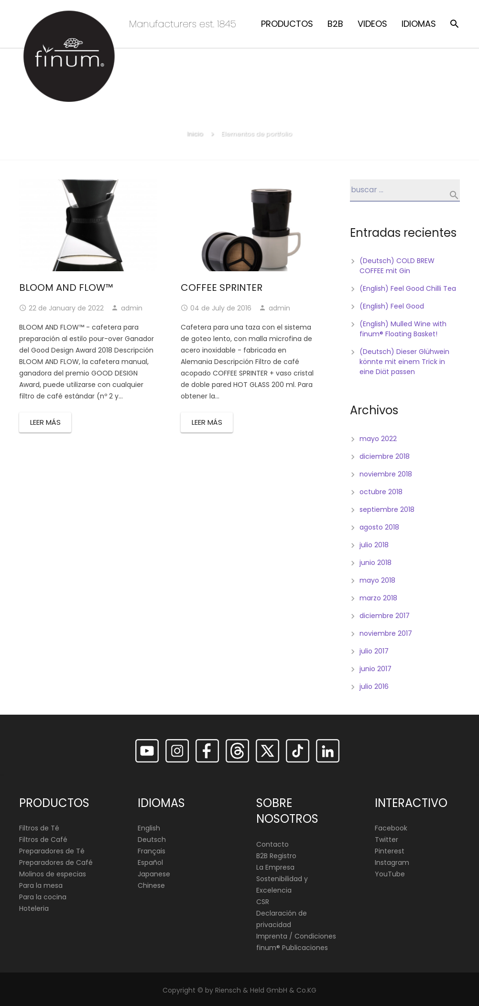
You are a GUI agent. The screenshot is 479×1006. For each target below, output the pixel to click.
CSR (262, 902)
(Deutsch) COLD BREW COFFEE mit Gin (397, 266)
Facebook (391, 828)
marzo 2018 (378, 598)
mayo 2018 (377, 580)
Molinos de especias (52, 874)
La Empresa (275, 867)
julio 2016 (374, 686)
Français (151, 851)
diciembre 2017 (384, 615)
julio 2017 (374, 651)
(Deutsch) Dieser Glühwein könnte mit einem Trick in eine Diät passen (404, 361)
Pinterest (389, 851)
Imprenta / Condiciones (296, 936)
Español (150, 863)
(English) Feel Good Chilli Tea (407, 288)
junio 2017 (375, 669)
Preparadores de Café (56, 863)
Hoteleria (34, 909)
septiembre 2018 (386, 509)
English (149, 828)
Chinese (151, 886)
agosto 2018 (379, 527)
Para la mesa (41, 886)
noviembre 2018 (385, 474)
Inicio (195, 133)
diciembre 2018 (384, 456)
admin (131, 308)
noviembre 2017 (385, 633)
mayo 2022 (378, 438)
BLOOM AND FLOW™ (66, 287)
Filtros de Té (39, 828)
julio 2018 (374, 545)
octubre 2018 (381, 492)
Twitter (386, 840)
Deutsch (152, 840)
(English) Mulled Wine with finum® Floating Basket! (402, 329)
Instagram (392, 863)
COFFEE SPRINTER (221, 287)
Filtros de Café (43, 840)
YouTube (390, 874)
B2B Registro (276, 856)
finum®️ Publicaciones (292, 947)
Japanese (154, 874)
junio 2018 (375, 562)
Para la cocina (42, 897)
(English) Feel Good (391, 306)
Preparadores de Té (52, 851)
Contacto (272, 844)
